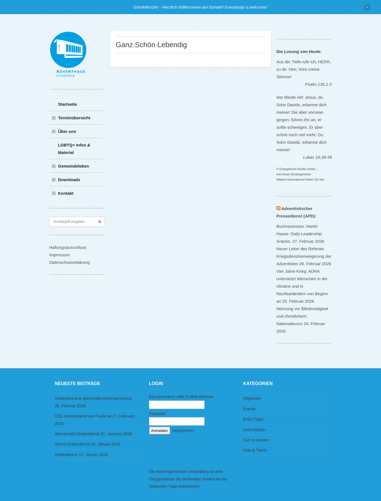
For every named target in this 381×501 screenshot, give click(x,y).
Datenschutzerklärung (69, 262)
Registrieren (183, 430)
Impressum (59, 254)
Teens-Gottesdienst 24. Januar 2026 (88, 444)
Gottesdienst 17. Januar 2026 (81, 454)
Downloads (69, 179)
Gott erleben (254, 429)
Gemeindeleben (73, 166)
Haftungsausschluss (67, 247)
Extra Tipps (253, 419)
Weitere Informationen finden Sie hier (300, 179)
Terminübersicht (74, 117)
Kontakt (66, 193)
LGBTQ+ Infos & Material (74, 149)
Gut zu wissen (256, 440)
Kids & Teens (255, 450)
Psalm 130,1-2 (318, 84)
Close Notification (367, 7)
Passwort (157, 413)
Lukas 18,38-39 (317, 157)
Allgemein (252, 398)
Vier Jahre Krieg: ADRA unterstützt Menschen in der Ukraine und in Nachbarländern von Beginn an (302, 286)
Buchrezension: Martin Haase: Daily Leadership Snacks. (299, 234)
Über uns (67, 131)
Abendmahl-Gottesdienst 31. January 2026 (93, 434)
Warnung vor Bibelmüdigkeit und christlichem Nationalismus (302, 316)
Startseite (67, 104)
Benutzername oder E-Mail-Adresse (181, 396)
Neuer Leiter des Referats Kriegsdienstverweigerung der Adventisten (304, 256)
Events (249, 409)
